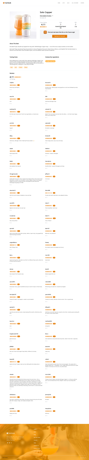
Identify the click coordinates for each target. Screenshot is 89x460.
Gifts (64, 2)
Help (35, 442)
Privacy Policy (37, 448)
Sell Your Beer (75, 2)
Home (59, 2)
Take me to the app (59, 36)
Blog (68, 2)
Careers (82, 2)
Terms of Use (37, 451)
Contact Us (36, 445)
